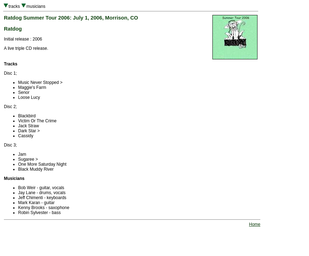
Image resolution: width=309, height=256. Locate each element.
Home (254, 224)
